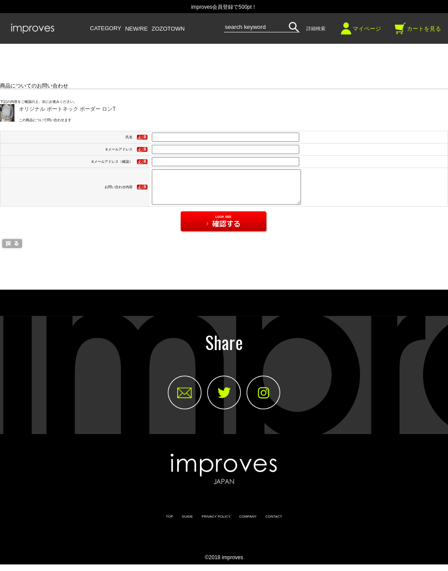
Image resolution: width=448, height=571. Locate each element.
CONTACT (274, 523)
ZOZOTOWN (168, 29)
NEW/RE (136, 29)
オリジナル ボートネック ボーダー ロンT (67, 109)
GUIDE (187, 523)
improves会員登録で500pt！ (224, 7)
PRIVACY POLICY (216, 523)
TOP (169, 523)
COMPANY (248, 523)
